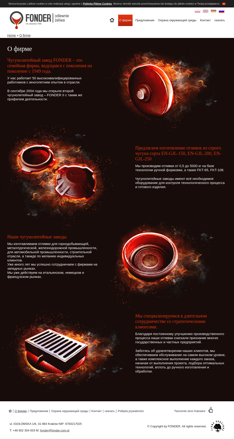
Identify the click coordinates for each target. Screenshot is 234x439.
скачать (219, 20)
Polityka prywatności (131, 411)
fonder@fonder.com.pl (54, 430)
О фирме (125, 20)
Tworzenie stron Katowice (193, 411)
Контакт (205, 20)
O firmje (25, 35)
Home (11, 35)
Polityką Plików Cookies (97, 3)
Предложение (144, 20)
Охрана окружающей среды (177, 20)
